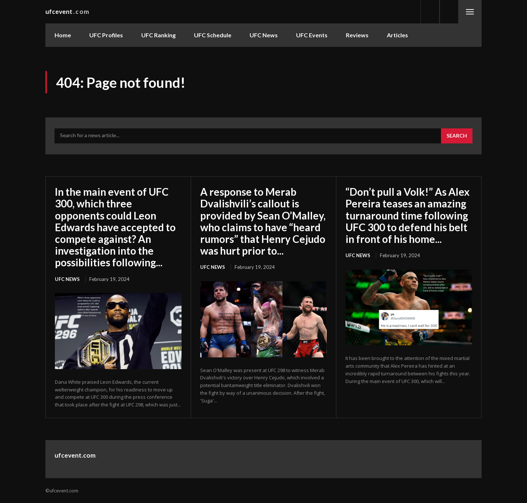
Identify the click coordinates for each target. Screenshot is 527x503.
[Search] (456, 136)
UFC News (67, 279)
